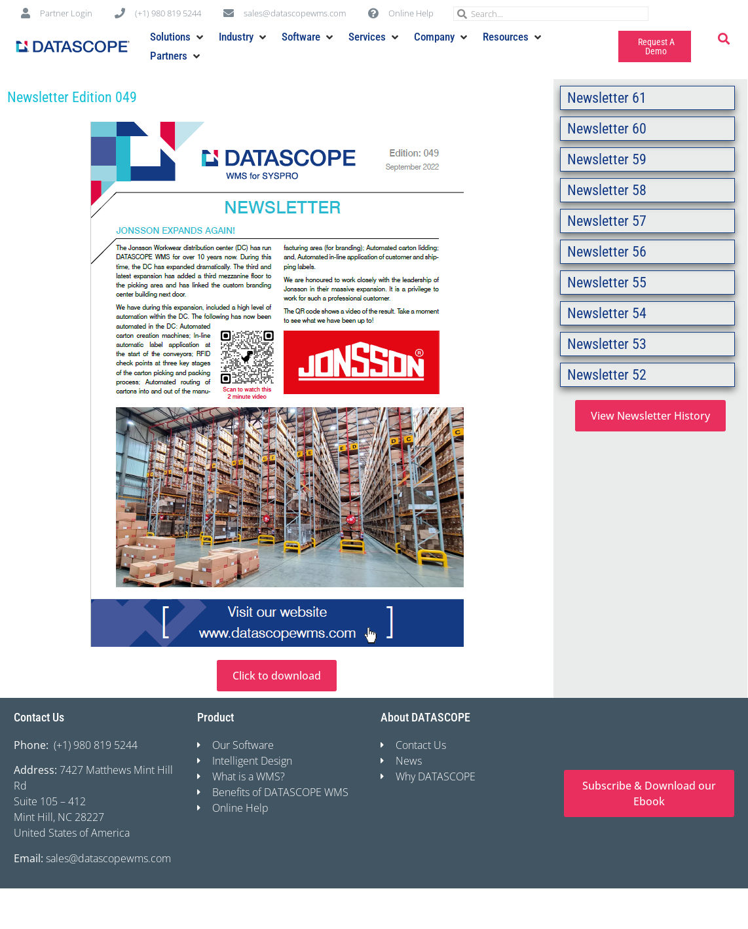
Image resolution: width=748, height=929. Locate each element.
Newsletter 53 (606, 344)
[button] (177, 36)
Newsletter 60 (606, 128)
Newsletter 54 (606, 313)
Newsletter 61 (606, 98)
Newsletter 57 (606, 221)
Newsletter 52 (606, 375)
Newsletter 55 (606, 282)
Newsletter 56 (606, 252)
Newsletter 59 (606, 159)
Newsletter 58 (606, 190)
